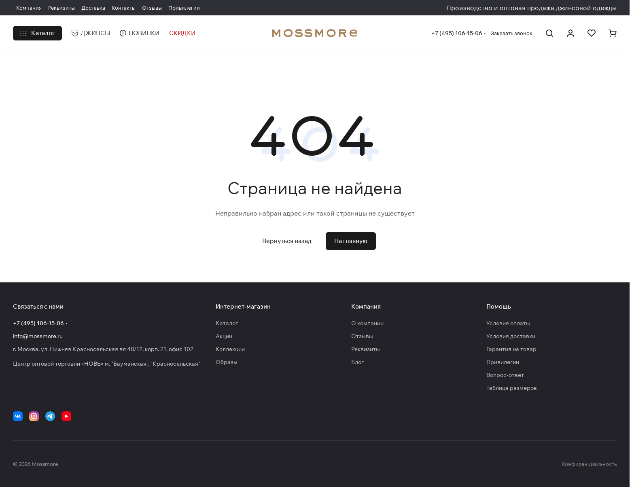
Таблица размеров (511, 388)
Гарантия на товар (511, 349)
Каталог (227, 323)
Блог (357, 362)
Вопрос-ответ (505, 375)
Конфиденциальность (589, 464)
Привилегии (502, 362)
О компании (367, 323)
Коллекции (230, 349)
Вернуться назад (287, 241)
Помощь (498, 306)
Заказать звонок (511, 33)
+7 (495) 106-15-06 (456, 33)
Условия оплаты (508, 323)
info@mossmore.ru (38, 336)
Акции (224, 336)
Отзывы (362, 336)
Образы (227, 362)
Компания (366, 306)
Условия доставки (510, 336)
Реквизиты (365, 349)
